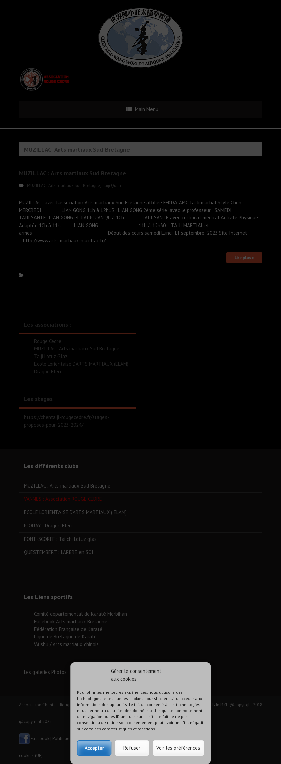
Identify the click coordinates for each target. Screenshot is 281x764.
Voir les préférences (178, 748)
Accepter (94, 748)
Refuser (131, 748)
